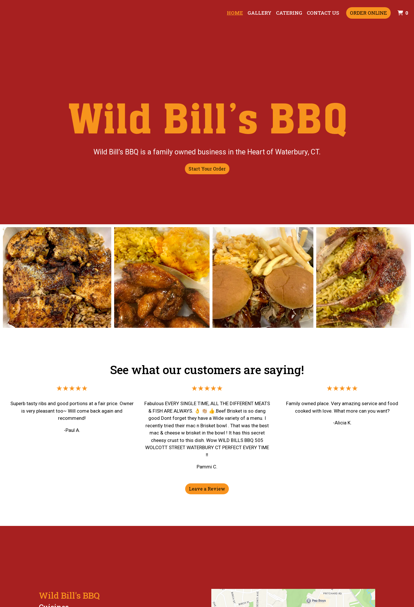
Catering (289, 12)
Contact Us (323, 12)
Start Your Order (207, 169)
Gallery (259, 12)
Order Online (368, 12)
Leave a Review (207, 489)
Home (235, 12)
